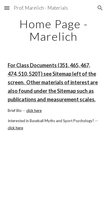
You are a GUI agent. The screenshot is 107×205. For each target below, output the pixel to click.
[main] (53, 30)
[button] (7, 8)
